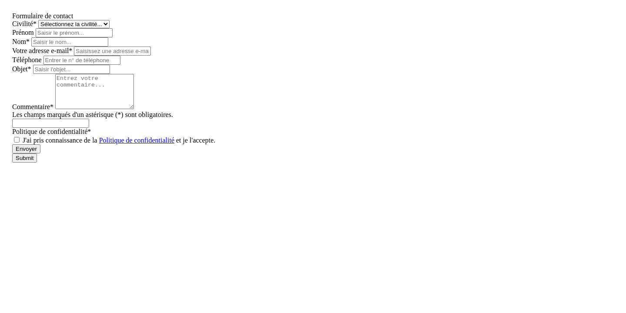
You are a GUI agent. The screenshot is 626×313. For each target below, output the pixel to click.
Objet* (22, 69)
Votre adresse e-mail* (43, 50)
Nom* (21, 41)
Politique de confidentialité (136, 146)
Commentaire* (33, 113)
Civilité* (25, 23)
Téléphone (27, 59)
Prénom (24, 32)
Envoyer (26, 155)
